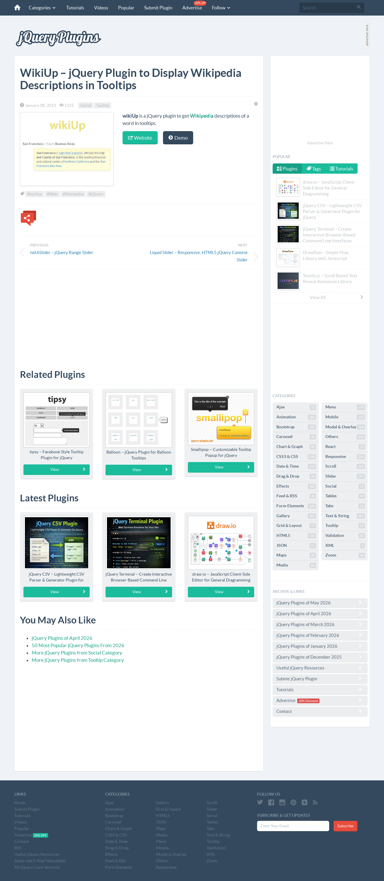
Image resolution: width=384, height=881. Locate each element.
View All (337, 297)
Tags (314, 168)
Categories (40, 7)
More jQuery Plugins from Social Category (77, 652)
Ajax (296, 407)
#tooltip (34, 194)
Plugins (287, 168)
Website (140, 138)
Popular (123, 7)
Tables (345, 496)
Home (19, 802)
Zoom (345, 555)
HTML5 (296, 535)
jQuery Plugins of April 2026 (62, 638)
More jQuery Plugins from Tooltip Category (78, 660)
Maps (296, 555)
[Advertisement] (139, 315)
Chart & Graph (296, 446)
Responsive (345, 456)
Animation (296, 417)
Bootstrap (296, 427)
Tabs (345, 506)
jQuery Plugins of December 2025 (320, 657)
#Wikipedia (73, 194)
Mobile (345, 417)
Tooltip (102, 105)
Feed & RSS (296, 496)
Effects (296, 486)
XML (345, 545)
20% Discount (308, 701)
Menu (345, 407)
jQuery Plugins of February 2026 (320, 635)
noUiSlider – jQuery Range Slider (61, 252)
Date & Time (296, 466)
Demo (178, 138)
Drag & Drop (296, 476)
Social (85, 105)
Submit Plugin (156, 7)
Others (345, 436)
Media (296, 565)
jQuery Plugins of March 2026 (320, 624)
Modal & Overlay (345, 427)
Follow (218, 7)
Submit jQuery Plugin (320, 678)
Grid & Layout (296, 525)
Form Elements (296, 506)
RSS (17, 848)
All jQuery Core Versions (37, 867)
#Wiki (52, 194)
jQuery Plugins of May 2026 (320, 602)
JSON (296, 545)
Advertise (192, 5)
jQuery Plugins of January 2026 (320, 646)
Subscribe (345, 826)
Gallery (296, 516)
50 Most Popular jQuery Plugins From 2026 (78, 645)
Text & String (345, 516)
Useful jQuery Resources (320, 667)
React (345, 446)
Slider (345, 476)
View (68, 469)
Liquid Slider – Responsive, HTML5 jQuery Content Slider (199, 256)
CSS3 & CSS (296, 456)
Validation (345, 535)
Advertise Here (320, 143)
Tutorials (72, 7)
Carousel (296, 436)
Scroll (345, 466)
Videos (98, 7)
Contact (320, 711)
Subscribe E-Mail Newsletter (40, 860)
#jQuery (96, 194)
